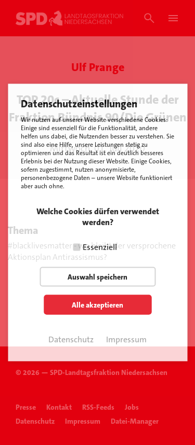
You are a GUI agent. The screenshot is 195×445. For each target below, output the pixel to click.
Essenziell (100, 247)
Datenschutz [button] (71, 339)
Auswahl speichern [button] (97, 277)
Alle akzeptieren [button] (97, 305)
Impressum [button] (126, 339)
